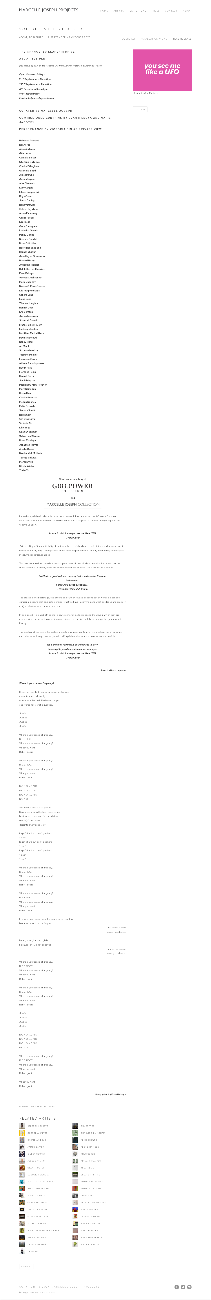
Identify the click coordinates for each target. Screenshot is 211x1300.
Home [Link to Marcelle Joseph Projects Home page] (104, 10)
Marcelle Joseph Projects (48, 10)
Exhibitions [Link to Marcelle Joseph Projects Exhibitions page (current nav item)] (138, 10)
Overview (128, 38)
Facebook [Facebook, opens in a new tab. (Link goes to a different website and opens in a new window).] (176, 1287)
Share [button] (141, 109)
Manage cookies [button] (28, 1292)
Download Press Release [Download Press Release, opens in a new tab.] (37, 1106)
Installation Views (153, 38)
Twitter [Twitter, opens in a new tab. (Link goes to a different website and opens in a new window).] (183, 1287)
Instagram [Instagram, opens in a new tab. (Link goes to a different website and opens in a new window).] (189, 1287)
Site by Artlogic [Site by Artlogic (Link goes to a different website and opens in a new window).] (46, 1293)
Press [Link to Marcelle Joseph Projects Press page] (156, 10)
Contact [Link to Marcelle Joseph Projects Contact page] (171, 10)
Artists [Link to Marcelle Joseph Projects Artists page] (119, 10)
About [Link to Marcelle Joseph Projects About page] (187, 10)
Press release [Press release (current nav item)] (182, 38)
